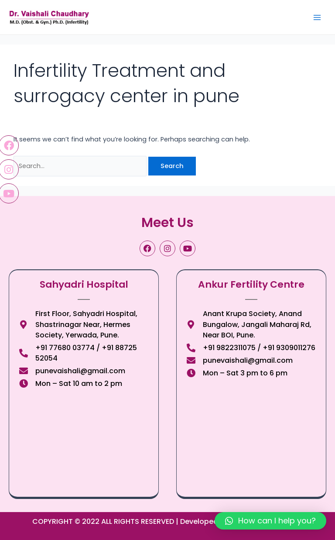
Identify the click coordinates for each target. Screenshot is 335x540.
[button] (270, 521)
